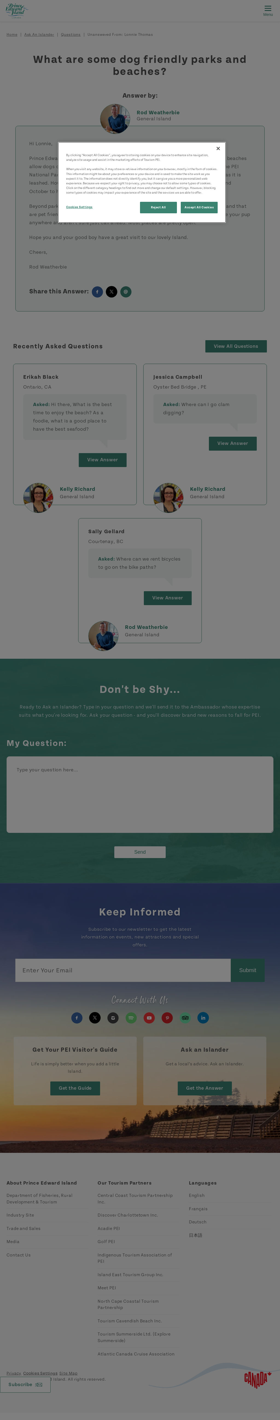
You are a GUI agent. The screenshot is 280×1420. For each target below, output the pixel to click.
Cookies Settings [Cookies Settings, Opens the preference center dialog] (79, 207)
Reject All (158, 207)
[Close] (218, 148)
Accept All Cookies (199, 207)
